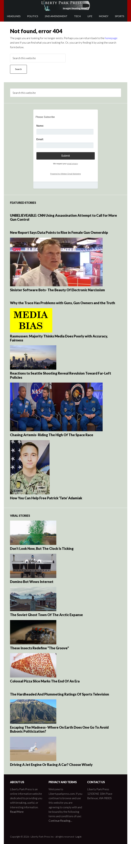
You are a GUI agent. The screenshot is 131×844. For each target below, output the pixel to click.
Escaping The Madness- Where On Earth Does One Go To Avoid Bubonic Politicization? (59, 729)
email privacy (72, 164)
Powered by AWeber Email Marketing (65, 174)
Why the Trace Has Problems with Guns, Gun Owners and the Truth (62, 303)
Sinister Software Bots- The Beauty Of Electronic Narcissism (57, 290)
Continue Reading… (60, 820)
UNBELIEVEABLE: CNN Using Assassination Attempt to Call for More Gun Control (63, 217)
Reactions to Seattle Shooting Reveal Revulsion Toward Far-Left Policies (60, 375)
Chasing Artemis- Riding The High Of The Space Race (51, 435)
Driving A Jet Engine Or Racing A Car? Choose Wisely (51, 765)
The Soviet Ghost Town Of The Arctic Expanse (46, 615)
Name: (40, 125)
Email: (40, 139)
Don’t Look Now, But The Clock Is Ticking (42, 548)
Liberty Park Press (65, 5)
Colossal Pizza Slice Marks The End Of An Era (45, 681)
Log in (78, 836)
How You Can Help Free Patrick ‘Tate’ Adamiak (46, 498)
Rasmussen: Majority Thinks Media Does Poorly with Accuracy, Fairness (59, 338)
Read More (17, 811)
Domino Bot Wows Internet (31, 582)
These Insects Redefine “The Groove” (39, 648)
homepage (111, 38)
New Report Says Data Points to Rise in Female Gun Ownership (59, 232)
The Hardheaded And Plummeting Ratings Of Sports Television (59, 694)
